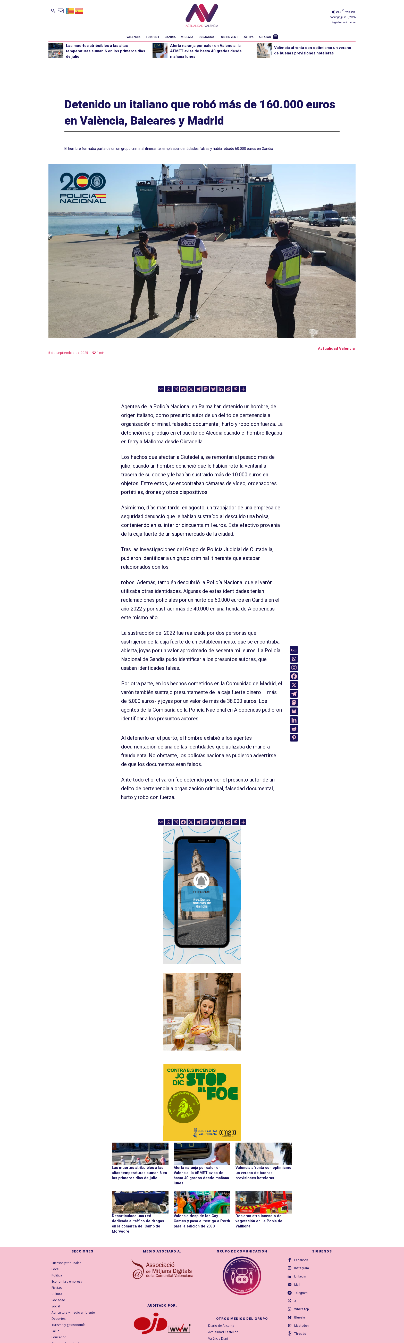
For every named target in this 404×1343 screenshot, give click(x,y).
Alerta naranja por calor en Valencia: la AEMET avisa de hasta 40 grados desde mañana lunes (206, 51)
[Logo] (202, 16)
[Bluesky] (213, 389)
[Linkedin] (220, 389)
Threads (300, 1329)
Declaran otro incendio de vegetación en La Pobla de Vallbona (257, 1221)
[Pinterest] (235, 389)
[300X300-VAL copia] (202, 1102)
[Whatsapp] (168, 389)
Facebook (301, 1255)
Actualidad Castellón (223, 1326)
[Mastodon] (206, 389)
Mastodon (301, 1321)
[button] (53, 10)
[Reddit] (228, 389)
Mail (297, 1279)
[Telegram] (198, 389)
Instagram (301, 1263)
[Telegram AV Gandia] (202, 967)
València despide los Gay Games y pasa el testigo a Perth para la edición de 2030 (201, 1221)
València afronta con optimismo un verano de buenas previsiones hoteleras (263, 1173)
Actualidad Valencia (336, 348)
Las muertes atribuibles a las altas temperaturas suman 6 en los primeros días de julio (105, 51)
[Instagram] (176, 389)
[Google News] (161, 389)
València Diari (218, 1333)
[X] (191, 389)
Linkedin (300, 1271)
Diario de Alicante (221, 1320)
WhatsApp (301, 1304)
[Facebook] (183, 389)
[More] (243, 389)
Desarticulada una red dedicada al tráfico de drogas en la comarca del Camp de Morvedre (139, 1221)
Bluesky (300, 1312)
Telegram (301, 1288)
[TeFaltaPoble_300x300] (202, 1012)
